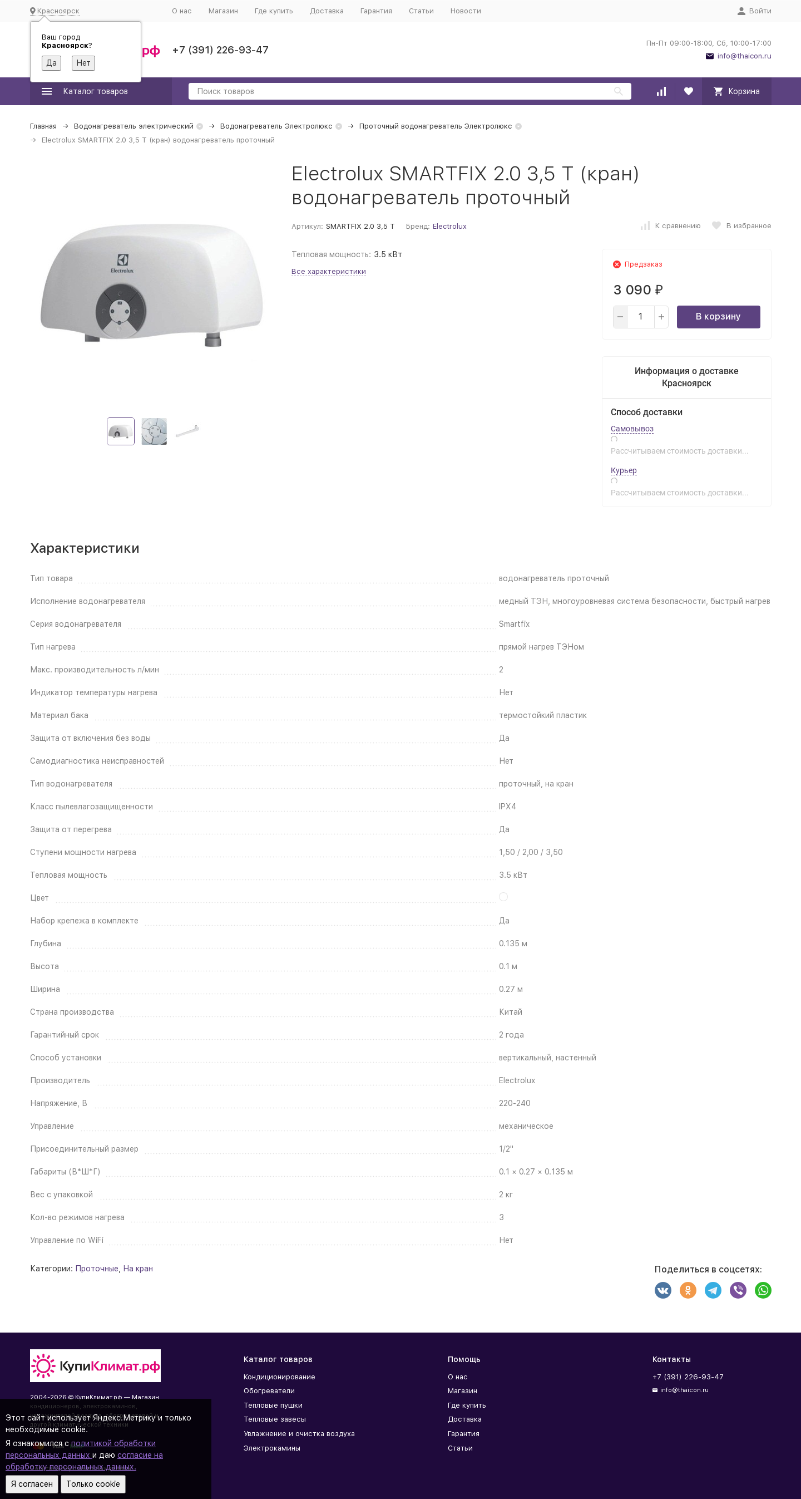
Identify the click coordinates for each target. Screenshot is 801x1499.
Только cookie (93, 1484)
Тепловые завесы (275, 1419)
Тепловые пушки (273, 1405)
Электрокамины (272, 1448)
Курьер (624, 470)
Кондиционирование (279, 1377)
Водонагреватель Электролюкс (276, 126)
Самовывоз (632, 428)
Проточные (96, 1268)
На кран (138, 1268)
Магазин (223, 11)
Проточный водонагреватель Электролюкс (435, 126)
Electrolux (450, 226)
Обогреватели (269, 1391)
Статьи (421, 11)
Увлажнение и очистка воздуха (299, 1433)
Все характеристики (328, 271)
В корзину (718, 316)
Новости (466, 11)
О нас (182, 11)
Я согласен (32, 1484)
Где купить (274, 11)
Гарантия (376, 11)
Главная (43, 126)
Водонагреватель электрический (134, 126)
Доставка (327, 11)
